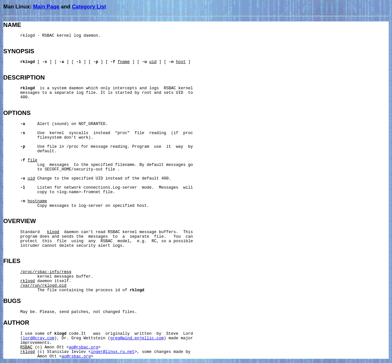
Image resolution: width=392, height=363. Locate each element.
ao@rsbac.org (83, 347)
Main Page (46, 6)
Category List (89, 6)
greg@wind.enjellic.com (137, 338)
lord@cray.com (38, 338)
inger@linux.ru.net (113, 352)
